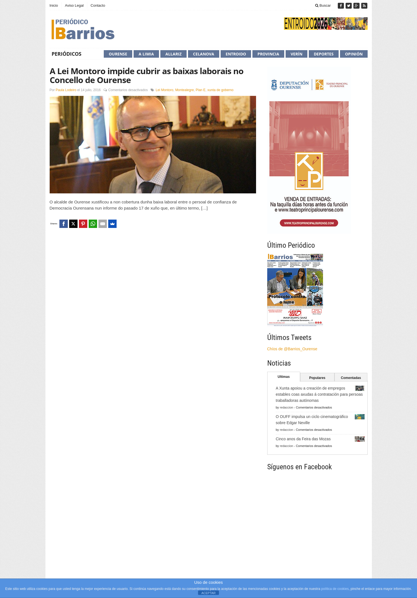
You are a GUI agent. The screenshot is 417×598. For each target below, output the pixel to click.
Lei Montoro (164, 90)
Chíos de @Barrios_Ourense (292, 349)
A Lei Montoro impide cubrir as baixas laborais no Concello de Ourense (147, 75)
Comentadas (351, 378)
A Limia (146, 54)
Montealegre (184, 90)
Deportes (324, 54)
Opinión (354, 54)
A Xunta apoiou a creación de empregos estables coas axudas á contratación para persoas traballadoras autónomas (319, 394)
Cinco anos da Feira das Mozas (303, 439)
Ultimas (284, 377)
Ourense (118, 54)
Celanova (203, 54)
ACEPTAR (208, 593)
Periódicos (66, 53)
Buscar (323, 5)
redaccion (286, 407)
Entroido (236, 54)
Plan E (201, 90)
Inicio (54, 5)
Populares (317, 378)
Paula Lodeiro (66, 90)
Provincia (268, 54)
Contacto (98, 5)
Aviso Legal (74, 5)
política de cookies (335, 589)
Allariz (173, 54)
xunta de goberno (220, 90)
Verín (296, 54)
